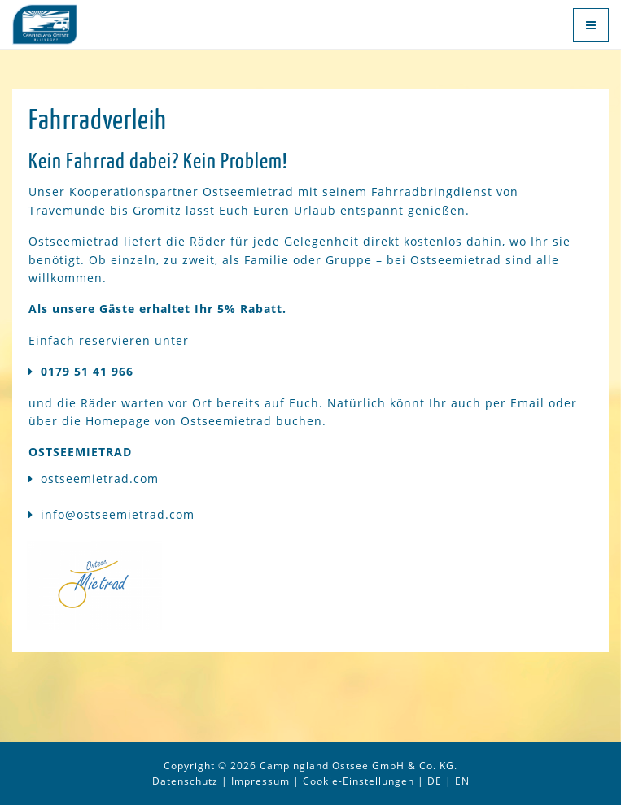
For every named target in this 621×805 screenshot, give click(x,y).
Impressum (260, 781)
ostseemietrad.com (100, 478)
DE (434, 781)
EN (462, 781)
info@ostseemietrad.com (118, 514)
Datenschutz (185, 781)
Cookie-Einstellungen (358, 781)
